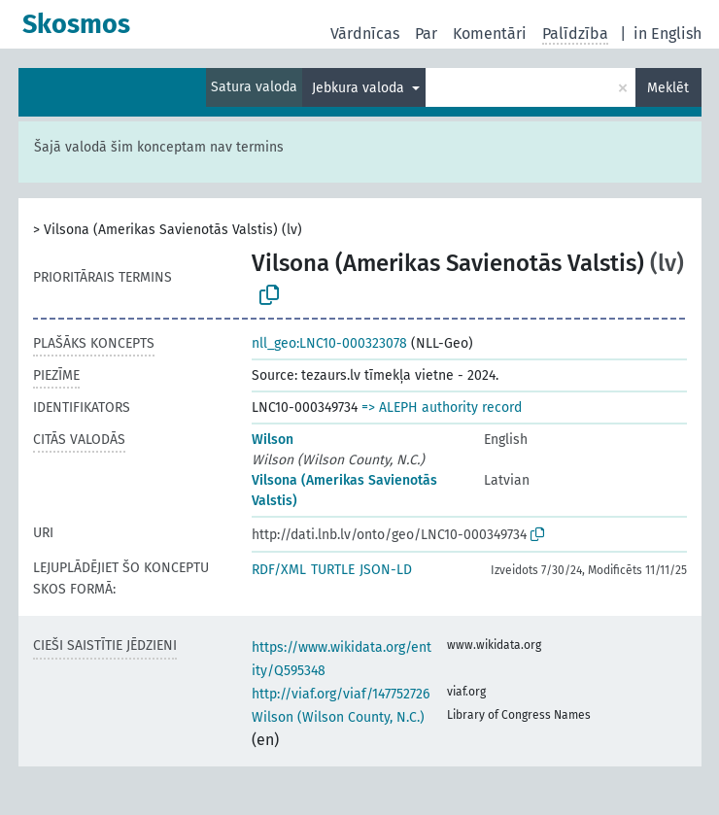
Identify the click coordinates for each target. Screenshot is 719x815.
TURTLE (333, 569)
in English (667, 33)
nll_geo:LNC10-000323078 (329, 343)
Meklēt (668, 88)
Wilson (272, 439)
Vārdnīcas (364, 33)
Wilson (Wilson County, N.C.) (338, 717)
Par (426, 33)
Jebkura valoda (360, 88)
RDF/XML (279, 569)
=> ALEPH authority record (441, 407)
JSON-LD (386, 569)
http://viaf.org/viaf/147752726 (340, 694)
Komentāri (490, 33)
